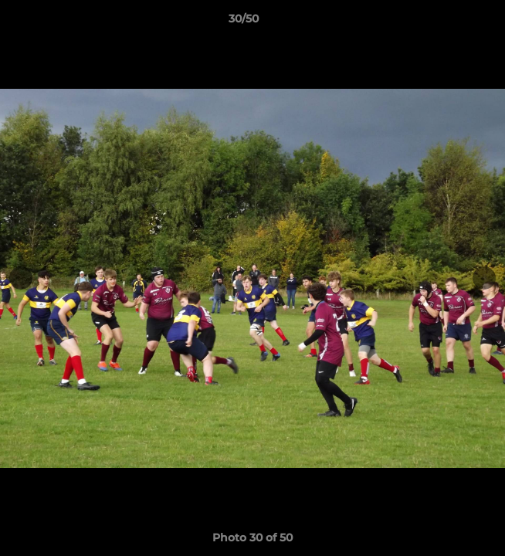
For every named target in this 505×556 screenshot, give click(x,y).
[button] (449, 22)
